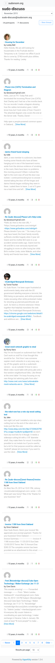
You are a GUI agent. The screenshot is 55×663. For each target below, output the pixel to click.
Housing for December (14, 42)
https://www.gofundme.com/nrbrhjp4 (20, 228)
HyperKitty (26, 659)
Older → (49, 643)
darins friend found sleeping (16, 152)
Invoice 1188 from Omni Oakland (18, 524)
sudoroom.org (15, 3)
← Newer (6, 643)
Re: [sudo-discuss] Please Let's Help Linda (22, 217)
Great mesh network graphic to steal (20, 347)
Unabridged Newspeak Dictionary (19, 282)
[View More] (20, 124)
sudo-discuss (13, 9)
